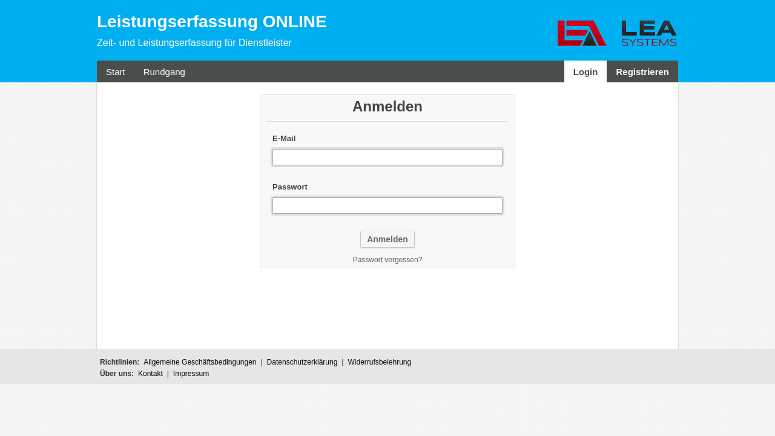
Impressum (191, 373)
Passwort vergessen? (388, 260)
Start (115, 72)
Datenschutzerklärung (302, 362)
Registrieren (642, 72)
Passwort (290, 186)
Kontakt (150, 373)
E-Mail (283, 138)
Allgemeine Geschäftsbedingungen (199, 362)
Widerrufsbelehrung (379, 362)
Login (585, 72)
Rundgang (164, 72)
